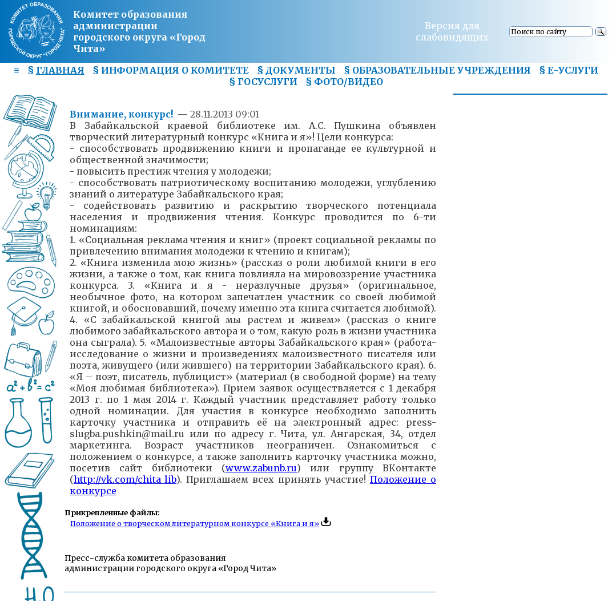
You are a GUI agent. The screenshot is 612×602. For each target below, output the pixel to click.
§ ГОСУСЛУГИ (263, 81)
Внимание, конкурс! (122, 114)
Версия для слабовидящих (452, 31)
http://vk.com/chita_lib (125, 479)
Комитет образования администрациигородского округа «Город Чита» (139, 31)
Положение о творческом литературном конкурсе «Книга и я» (194, 523)
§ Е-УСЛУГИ (568, 70)
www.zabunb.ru (261, 468)
